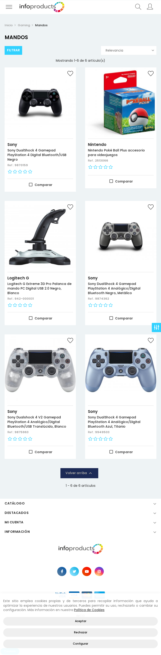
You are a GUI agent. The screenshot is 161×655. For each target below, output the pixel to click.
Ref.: (11, 165)
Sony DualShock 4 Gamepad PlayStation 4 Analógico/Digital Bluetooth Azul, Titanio (114, 422)
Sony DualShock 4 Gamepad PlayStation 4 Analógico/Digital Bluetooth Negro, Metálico (114, 288)
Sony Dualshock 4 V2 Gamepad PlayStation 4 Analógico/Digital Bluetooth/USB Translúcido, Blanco (36, 422)
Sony (12, 144)
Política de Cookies (89, 610)
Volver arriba (79, 473)
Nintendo (97, 144)
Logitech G (18, 278)
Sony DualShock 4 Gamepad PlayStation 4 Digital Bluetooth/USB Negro (36, 155)
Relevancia (130, 50)
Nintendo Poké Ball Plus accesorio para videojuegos (116, 152)
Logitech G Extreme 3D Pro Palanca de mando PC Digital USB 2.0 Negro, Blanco (39, 288)
